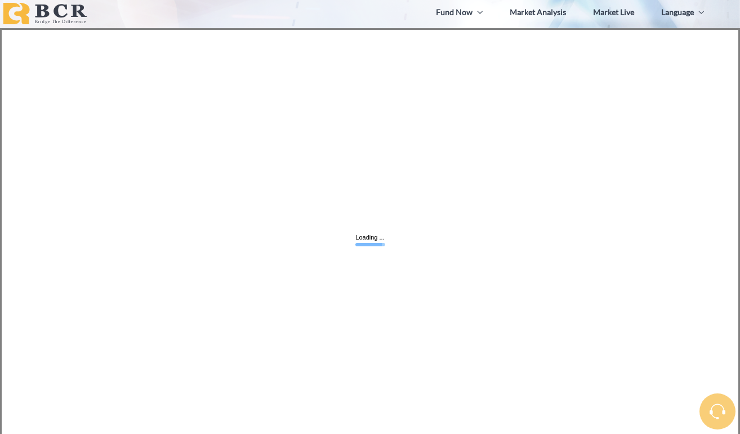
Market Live (613, 12)
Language (682, 12)
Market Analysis (538, 12)
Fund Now (459, 12)
